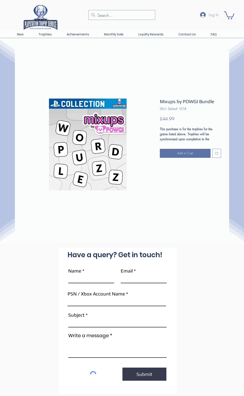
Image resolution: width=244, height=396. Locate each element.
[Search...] (122, 15)
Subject (76, 315)
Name (74, 270)
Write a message (88, 335)
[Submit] (144, 374)
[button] (229, 14)
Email (127, 270)
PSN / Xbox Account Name (96, 293)
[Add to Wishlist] (216, 153)
